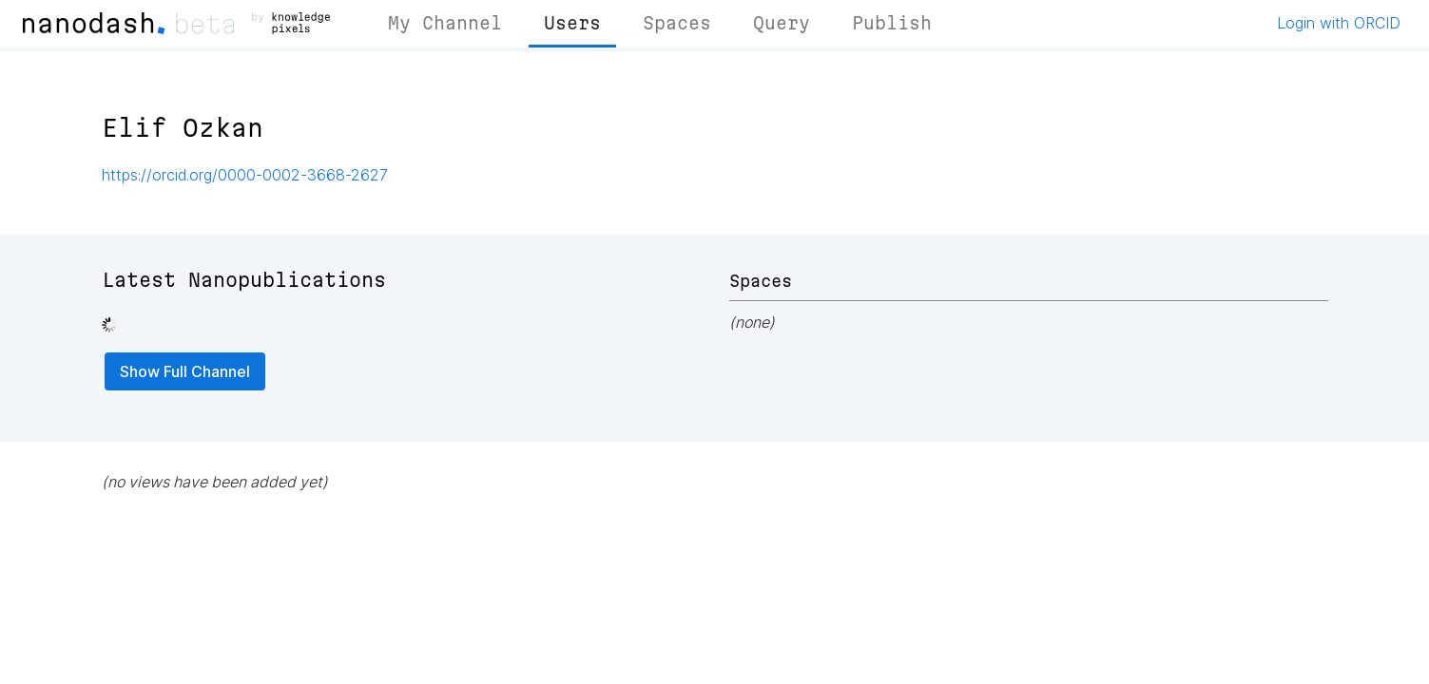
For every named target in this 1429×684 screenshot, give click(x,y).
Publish (892, 22)
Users (572, 22)
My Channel (445, 22)
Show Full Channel (185, 371)
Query (781, 22)
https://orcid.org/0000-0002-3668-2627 (245, 174)
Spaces (677, 22)
